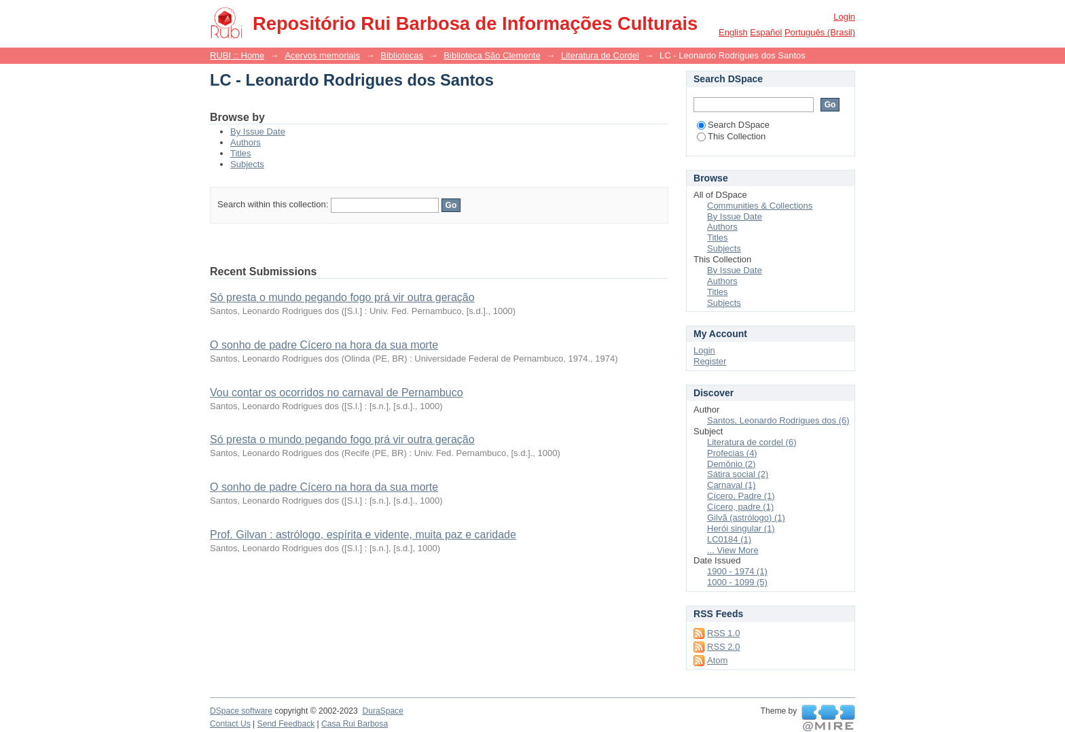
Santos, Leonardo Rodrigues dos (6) (778, 420)
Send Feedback (286, 724)
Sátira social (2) (737, 474)
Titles (240, 153)
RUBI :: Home (237, 55)
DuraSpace (382, 711)
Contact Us (230, 724)
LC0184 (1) (729, 539)
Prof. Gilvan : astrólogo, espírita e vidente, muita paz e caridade (363, 534)
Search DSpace (733, 125)
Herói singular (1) (741, 528)
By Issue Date (257, 131)
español (766, 32)
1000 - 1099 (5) (737, 582)
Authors (245, 142)
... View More (733, 550)
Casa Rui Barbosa (354, 724)
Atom (717, 660)
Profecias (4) (732, 453)
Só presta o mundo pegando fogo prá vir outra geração (342, 297)
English (733, 32)
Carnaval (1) (731, 485)
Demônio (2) (731, 464)
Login (844, 17)
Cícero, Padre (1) (741, 496)
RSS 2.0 (723, 647)
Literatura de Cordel (600, 55)
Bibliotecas (401, 55)
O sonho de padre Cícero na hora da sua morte (324, 345)
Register (709, 361)
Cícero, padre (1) (740, 507)
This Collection (731, 136)
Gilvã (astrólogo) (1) (746, 517)
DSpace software (241, 711)
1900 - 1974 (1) (737, 571)
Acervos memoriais (322, 55)
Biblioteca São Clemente (492, 55)
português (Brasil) (819, 32)
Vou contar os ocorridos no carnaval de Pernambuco (336, 392)
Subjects (247, 164)
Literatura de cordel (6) (752, 442)
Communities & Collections (759, 206)
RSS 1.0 (723, 633)
